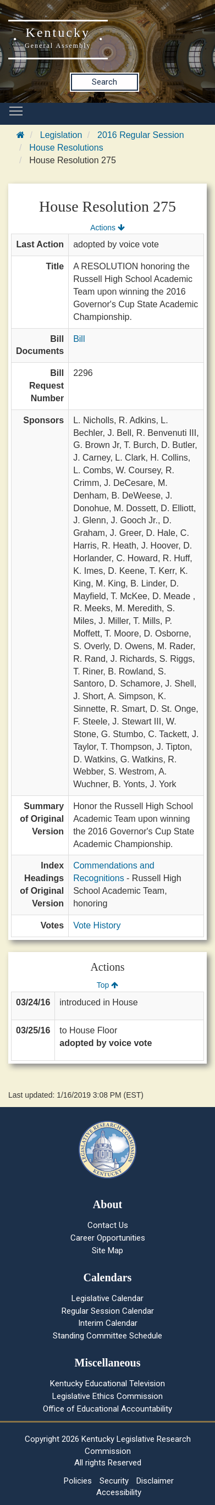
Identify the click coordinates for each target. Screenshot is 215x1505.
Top (107, 985)
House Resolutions (66, 147)
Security (114, 1481)
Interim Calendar (107, 1323)
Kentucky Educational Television (107, 1383)
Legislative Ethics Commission (107, 1396)
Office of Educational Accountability (107, 1409)
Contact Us (107, 1225)
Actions (107, 227)
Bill (79, 339)
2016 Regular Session (140, 135)
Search (104, 82)
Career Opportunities (107, 1238)
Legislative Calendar (107, 1298)
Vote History (96, 925)
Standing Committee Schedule (107, 1336)
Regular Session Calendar (108, 1311)
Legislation (61, 135)
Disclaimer (155, 1481)
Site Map (107, 1250)
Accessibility (118, 1492)
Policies (78, 1481)
